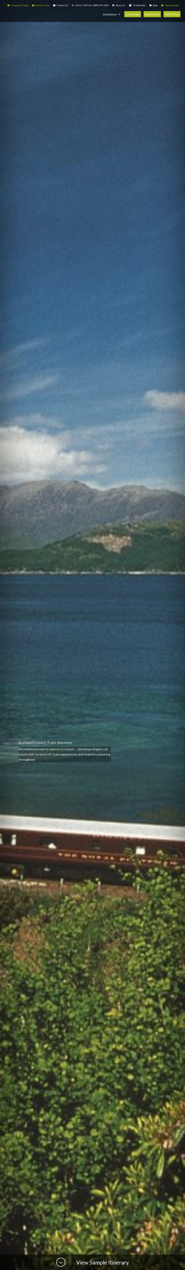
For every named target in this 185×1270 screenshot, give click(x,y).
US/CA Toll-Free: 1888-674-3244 (90, 5)
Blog (153, 5)
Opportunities (170, 5)
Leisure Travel (40, 5)
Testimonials (137, 5)
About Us (118, 5)
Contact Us (60, 5)
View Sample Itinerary (102, 1262)
